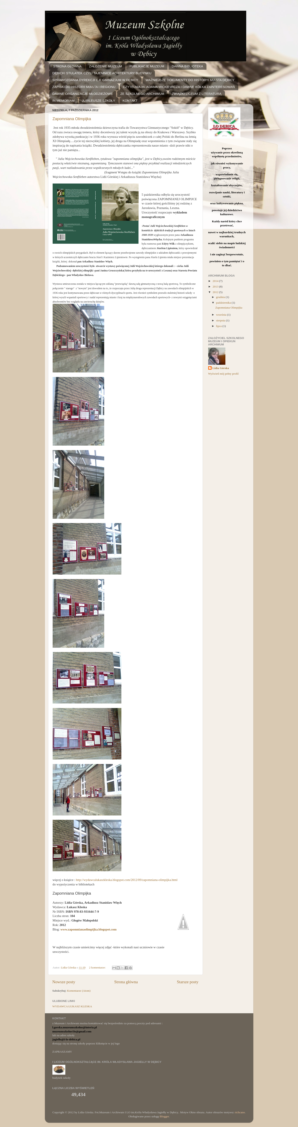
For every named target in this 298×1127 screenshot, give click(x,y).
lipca (219, 326)
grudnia (221, 297)
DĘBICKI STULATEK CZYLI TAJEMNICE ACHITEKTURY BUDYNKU (101, 73)
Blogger (164, 1116)
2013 (215, 286)
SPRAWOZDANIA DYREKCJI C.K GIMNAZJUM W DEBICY (95, 80)
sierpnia (221, 320)
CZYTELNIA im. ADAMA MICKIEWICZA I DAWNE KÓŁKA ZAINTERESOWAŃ (179, 87)
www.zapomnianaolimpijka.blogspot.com (88, 929)
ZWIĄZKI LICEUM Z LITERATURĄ (196, 93)
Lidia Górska (220, 368)
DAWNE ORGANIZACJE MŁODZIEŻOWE (82, 93)
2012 (215, 292)
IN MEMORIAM (63, 100)
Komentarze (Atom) (78, 990)
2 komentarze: (97, 967)
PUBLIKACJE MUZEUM (147, 66)
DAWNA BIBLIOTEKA (187, 66)
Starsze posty (187, 982)
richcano (240, 1112)
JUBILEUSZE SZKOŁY (98, 100)
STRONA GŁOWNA (67, 66)
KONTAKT (130, 100)
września (221, 314)
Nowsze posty (63, 982)
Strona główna (126, 982)
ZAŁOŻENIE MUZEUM (105, 66)
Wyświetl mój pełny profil (223, 373)
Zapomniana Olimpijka (72, 119)
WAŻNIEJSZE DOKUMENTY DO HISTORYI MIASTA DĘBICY (190, 80)
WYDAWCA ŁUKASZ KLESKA (72, 1006)
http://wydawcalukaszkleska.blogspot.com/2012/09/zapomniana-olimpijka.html (126, 880)
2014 (215, 281)
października (224, 302)
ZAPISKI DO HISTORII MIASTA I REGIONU (84, 87)
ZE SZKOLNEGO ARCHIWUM (142, 93)
